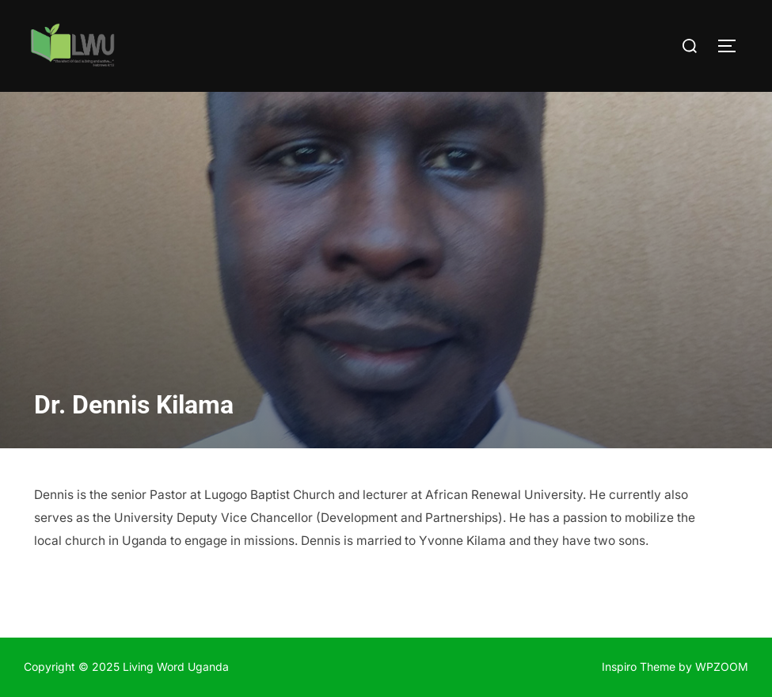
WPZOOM (721, 666)
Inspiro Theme (638, 666)
